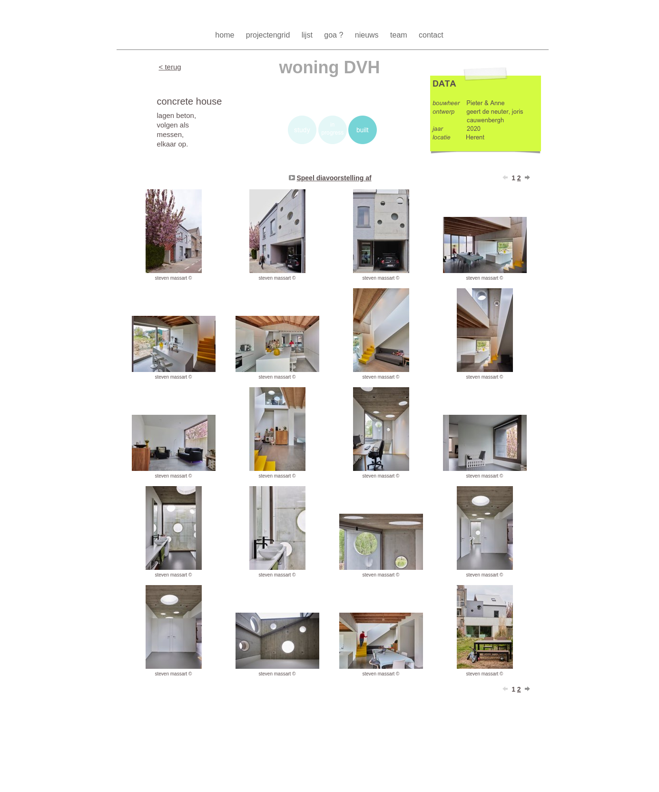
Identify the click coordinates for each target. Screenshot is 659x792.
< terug (170, 67)
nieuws (368, 35)
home (225, 35)
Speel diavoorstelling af (333, 178)
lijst (308, 35)
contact (431, 35)
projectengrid (269, 35)
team (399, 35)
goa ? (334, 35)
